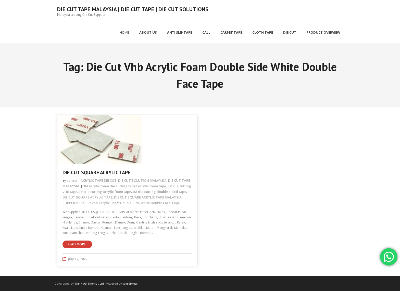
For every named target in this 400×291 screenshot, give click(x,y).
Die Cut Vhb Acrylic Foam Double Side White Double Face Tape (129, 203)
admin (71, 180)
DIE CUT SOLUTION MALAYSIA (142, 180)
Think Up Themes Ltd (89, 283)
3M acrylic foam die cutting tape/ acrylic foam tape (124, 186)
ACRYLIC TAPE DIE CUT (99, 180)
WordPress (130, 283)
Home (124, 32)
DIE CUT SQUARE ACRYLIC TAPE (96, 172)
